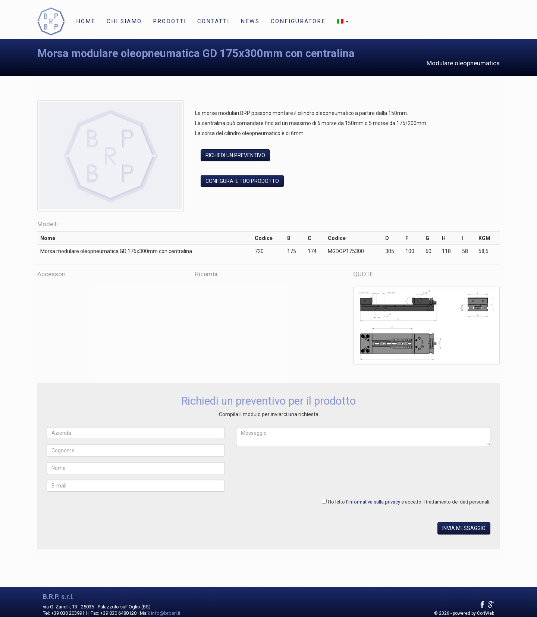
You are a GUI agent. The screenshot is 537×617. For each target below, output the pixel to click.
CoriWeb (485, 613)
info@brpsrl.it (165, 613)
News (250, 21)
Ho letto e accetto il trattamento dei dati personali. (409, 502)
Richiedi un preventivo (235, 155)
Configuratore (298, 21)
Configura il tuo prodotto (242, 181)
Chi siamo (124, 21)
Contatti (213, 21)
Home (85, 21)
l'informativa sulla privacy (373, 502)
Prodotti (169, 21)
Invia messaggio (464, 528)
